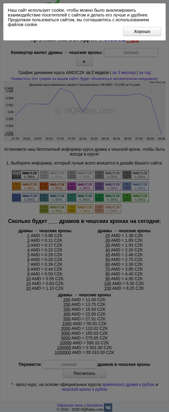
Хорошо (142, 31)
